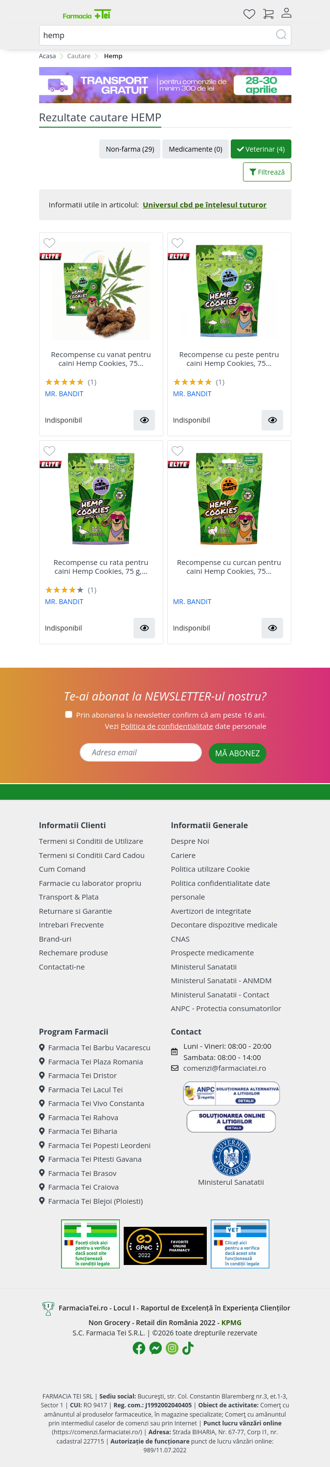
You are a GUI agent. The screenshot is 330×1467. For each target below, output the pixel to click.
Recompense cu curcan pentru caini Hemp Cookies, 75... (229, 566)
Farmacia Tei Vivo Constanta (92, 1103)
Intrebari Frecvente (71, 924)
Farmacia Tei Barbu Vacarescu (95, 1047)
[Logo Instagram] (172, 1348)
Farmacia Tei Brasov (78, 1173)
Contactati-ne (62, 966)
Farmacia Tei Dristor (78, 1075)
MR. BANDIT (64, 393)
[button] (144, 420)
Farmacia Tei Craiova (79, 1187)
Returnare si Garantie (75, 911)
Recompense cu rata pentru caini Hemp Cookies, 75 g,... (101, 566)
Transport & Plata (69, 897)
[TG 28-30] (165, 85)
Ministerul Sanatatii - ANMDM (221, 980)
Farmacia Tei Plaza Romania (91, 1061)
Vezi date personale (185, 726)
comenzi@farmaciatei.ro (224, 1068)
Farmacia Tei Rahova (79, 1117)
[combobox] (165, 35)
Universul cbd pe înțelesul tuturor (204, 204)
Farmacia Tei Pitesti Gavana (90, 1159)
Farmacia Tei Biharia (78, 1131)
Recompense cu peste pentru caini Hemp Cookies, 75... (229, 358)
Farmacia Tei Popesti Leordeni (95, 1145)
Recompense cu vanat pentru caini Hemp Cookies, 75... (101, 358)
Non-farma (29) (130, 149)
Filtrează (267, 172)
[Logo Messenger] (155, 1348)
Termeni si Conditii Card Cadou (92, 855)
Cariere (183, 855)
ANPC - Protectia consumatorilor (226, 1008)
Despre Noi (190, 841)
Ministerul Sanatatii (204, 966)
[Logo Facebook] (138, 1348)
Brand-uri (55, 939)
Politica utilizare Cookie (210, 869)
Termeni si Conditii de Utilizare (91, 841)
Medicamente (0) (195, 149)
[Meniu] (47, 14)
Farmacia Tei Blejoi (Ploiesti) (91, 1201)
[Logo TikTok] (188, 1348)
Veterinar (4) (261, 149)
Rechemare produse (73, 952)
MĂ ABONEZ (237, 753)
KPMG (231, 1322)
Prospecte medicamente (212, 952)
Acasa (47, 55)
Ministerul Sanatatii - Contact (220, 994)
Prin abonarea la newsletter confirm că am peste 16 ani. (171, 715)
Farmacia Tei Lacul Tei (81, 1089)
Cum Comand (62, 869)
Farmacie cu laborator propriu (90, 883)
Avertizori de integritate (211, 911)
